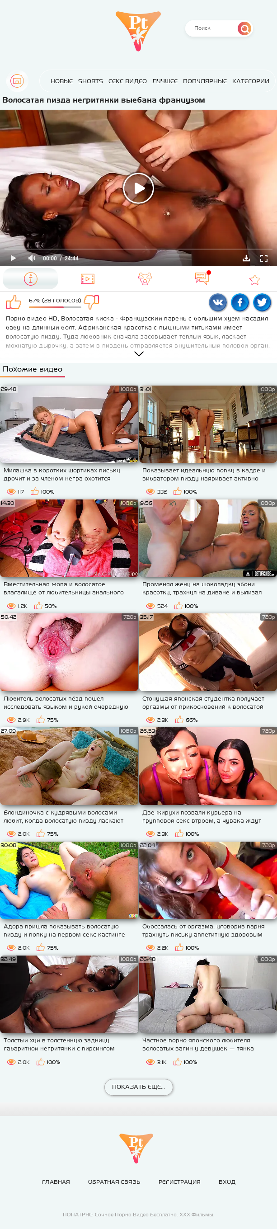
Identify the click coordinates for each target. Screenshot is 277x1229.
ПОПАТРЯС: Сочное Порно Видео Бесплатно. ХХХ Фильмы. (139, 1214)
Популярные (199, 81)
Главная (17, 81)
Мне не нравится (95, 303)
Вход (227, 1182)
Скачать (246, 258)
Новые (55, 81)
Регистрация (180, 1182)
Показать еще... (138, 1086)
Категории (244, 81)
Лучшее (158, 81)
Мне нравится (15, 303)
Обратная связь (114, 1182)
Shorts (84, 81)
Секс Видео (121, 81)
